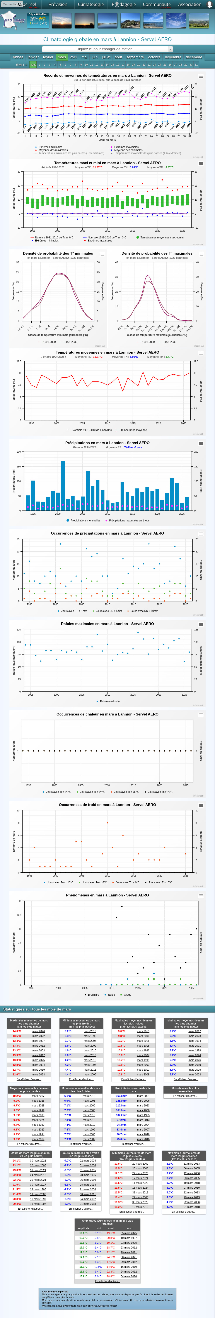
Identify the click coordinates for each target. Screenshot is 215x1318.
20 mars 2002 (140, 1163)
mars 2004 (90, 1040)
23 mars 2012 (129, 1247)
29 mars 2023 (140, 1173)
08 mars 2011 (88, 1194)
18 (128, 64)
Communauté (157, 5)
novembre (173, 57)
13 (102, 64)
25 (164, 64)
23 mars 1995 (129, 1242)
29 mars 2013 (192, 1197)
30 (190, 64)
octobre (154, 57)
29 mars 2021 (38, 1179)
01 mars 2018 (88, 1203)
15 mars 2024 (140, 1187)
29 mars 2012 (129, 1262)
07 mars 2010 (192, 1187)
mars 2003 (38, 1050)
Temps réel (26, 5)
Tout (33, 64)
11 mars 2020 (140, 1182)
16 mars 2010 (129, 1266)
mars (62, 57)
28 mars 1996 (88, 1175)
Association (189, 4)
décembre (194, 57)
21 (143, 64)
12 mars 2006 (192, 1173)
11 (91, 64)
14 (107, 64)
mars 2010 (90, 1050)
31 (196, 64)
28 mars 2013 (88, 1184)
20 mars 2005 (38, 1165)
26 (170, 64)
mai (84, 57)
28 (180, 64)
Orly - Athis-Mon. (38, 14)
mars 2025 (38, 1060)
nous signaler (64, 1306)
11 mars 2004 (88, 1189)
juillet (106, 57)
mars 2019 (38, 1069)
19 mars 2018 (192, 1182)
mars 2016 (90, 1060)
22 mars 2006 (192, 1202)
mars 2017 (38, 1055)
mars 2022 (38, 1036)
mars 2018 (90, 1055)
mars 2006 (90, 1074)
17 (122, 64)
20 (138, 64)
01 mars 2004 (88, 1165)
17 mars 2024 (140, 1178)
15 (112, 64)
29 (185, 64)
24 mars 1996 (38, 1189)
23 (154, 64)
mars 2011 (90, 1069)
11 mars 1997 (38, 1203)
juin (94, 57)
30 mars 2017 (38, 1184)
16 (117, 64)
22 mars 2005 (140, 1197)
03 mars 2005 (192, 1178)
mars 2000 (143, 1064)
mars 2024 (38, 1064)
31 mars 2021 (38, 1170)
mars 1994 (194, 1040)
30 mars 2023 (140, 1202)
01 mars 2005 (88, 1170)
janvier (33, 57)
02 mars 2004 (88, 1160)
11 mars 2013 (192, 1163)
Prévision (58, 4)
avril (73, 57)
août (118, 57)
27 (175, 64)
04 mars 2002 (88, 1199)
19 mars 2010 (140, 1207)
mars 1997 (38, 1040)
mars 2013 (90, 1031)
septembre (135, 57)
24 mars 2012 (38, 1175)
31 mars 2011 (140, 1192)
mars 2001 (194, 1045)
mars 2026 (38, 1031)
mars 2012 (38, 1045)
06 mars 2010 (88, 1179)
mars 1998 (194, 1050)
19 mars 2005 (38, 1194)
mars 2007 (143, 1129)
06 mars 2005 (192, 1168)
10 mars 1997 (38, 1199)
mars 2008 (143, 1074)
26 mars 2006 (140, 1168)
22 (149, 64)
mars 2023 (38, 1074)
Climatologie (91, 4)
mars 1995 (90, 1064)
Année (18, 57)
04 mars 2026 (129, 1276)
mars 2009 (90, 1045)
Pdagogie (124, 3)
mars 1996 (90, 1036)
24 (159, 64)
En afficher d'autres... (29, 1079)
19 (133, 64)
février (48, 57)
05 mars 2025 (129, 1233)
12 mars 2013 (192, 1192)
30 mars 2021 (38, 1160)
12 (96, 64)
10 (86, 64)
